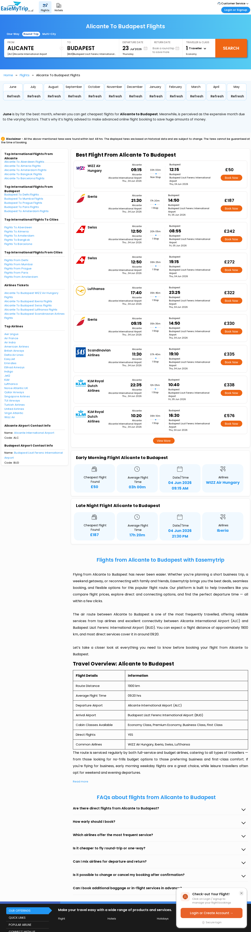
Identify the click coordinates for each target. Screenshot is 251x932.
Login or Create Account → (211, 913)
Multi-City (49, 34)
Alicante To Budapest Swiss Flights (28, 305)
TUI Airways (12, 401)
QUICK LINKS (17, 918)
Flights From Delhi (16, 260)
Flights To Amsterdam (19, 236)
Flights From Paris (16, 273)
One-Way (13, 34)
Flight (61, 919)
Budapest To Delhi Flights (21, 194)
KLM (7, 380)
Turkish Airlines (14, 405)
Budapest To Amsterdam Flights (26, 211)
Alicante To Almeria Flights (22, 166)
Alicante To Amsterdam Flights (25, 170)
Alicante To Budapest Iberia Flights (28, 301)
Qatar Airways (14, 392)
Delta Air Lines (14, 355)
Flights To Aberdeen (18, 227)
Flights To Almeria (16, 231)
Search (231, 48)
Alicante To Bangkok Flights (23, 174)
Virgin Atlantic (13, 413)
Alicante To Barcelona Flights (24, 178)
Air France (11, 338)
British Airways (14, 351)
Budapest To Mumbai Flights (23, 199)
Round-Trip (31, 34)
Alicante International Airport (34, 433)
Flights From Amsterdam (21, 277)
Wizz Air (9, 417)
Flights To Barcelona (18, 244)
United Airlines (14, 409)
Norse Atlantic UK (16, 388)
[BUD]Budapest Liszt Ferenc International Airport (91, 54)
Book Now (231, 177)
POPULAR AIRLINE (20, 925)
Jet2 (7, 376)
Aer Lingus (11, 334)
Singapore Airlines (17, 396)
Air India (10, 342)
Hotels (112, 919)
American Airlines (16, 347)
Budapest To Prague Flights (23, 203)
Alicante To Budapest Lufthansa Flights (31, 310)
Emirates (10, 363)
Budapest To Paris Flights (21, 207)
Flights (24, 75)
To (69, 42)
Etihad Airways (14, 367)
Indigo (8, 371)
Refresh (13, 96)
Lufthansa (11, 384)
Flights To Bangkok (17, 240)
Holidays (163, 919)
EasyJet (9, 359)
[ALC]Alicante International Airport (27, 54)
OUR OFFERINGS (20, 911)
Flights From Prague (18, 268)
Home (8, 75)
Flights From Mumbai (18, 264)
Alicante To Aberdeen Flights (24, 162)
